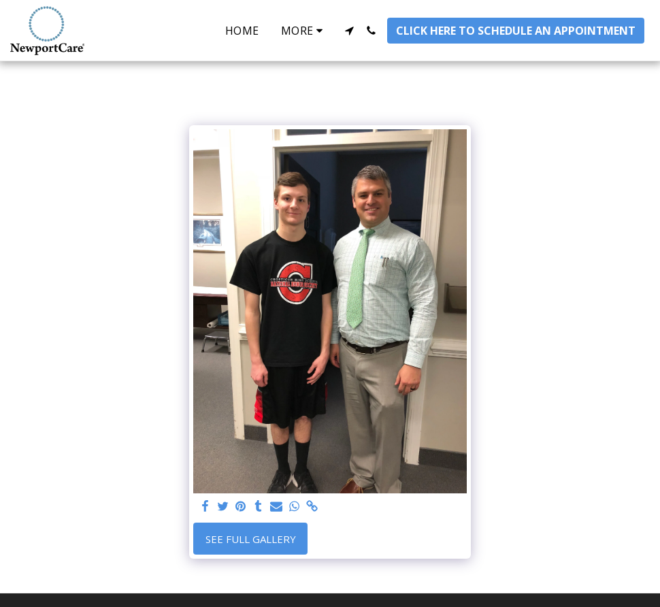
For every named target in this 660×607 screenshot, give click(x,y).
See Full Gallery (250, 539)
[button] (349, 30)
